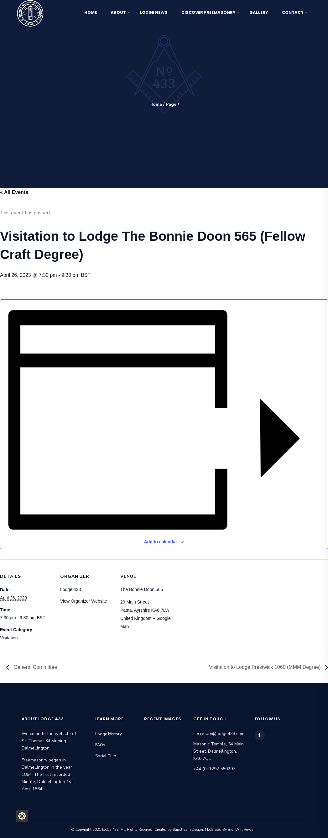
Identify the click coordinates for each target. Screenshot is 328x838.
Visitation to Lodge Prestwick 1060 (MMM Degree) (265, 667)
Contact (293, 12)
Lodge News (154, 12)
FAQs (100, 745)
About (118, 12)
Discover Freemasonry (208, 12)
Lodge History (108, 734)
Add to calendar (160, 541)
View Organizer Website (83, 601)
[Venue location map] (213, 602)
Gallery (258, 12)
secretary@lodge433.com (218, 734)
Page (171, 104)
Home (90, 12)
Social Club (105, 756)
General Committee (34, 667)
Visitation (9, 637)
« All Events (14, 192)
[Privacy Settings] (22, 816)
